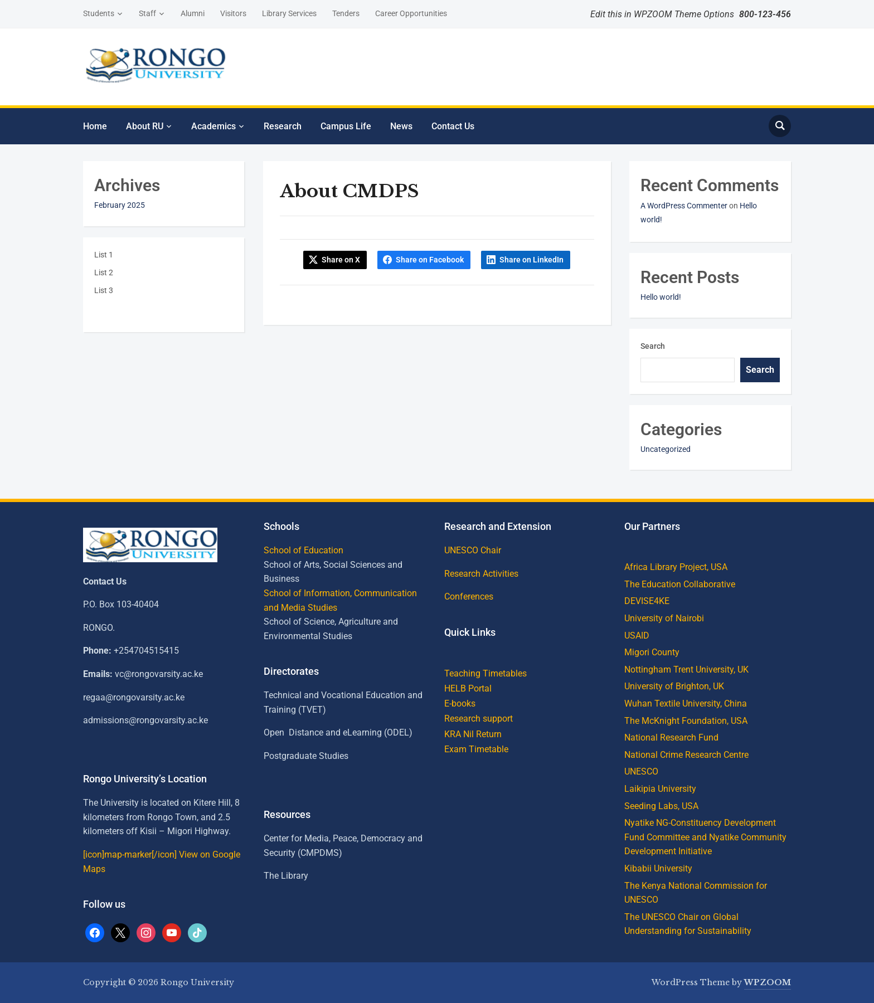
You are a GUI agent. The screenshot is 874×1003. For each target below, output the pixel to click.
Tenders (346, 13)
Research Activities (481, 573)
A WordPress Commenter (683, 205)
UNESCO (641, 771)
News (401, 126)
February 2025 (119, 205)
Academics (213, 126)
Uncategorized (665, 449)
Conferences (468, 596)
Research (283, 126)
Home (95, 126)
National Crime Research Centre (686, 754)
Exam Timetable (476, 749)
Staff (147, 13)
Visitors (233, 13)
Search (652, 346)
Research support (478, 718)
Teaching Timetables (485, 673)
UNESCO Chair (472, 550)
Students (98, 13)
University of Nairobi (664, 618)
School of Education (303, 550)
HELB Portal (468, 688)
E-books (459, 703)
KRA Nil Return (473, 734)
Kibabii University (658, 868)
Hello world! (660, 297)
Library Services (289, 13)
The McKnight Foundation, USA (685, 720)
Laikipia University (660, 788)
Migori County (651, 652)
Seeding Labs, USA (661, 806)
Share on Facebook (430, 259)
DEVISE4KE (646, 601)
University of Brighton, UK (674, 686)
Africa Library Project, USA (675, 567)
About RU (144, 126)
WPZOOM (767, 982)
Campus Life (346, 126)
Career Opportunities (411, 13)
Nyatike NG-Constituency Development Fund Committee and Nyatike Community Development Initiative (705, 836)
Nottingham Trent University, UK (686, 669)
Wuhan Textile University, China (685, 703)
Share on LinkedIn (531, 259)
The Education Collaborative (679, 584)
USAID (636, 635)
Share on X (341, 259)
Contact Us (452, 126)
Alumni (193, 13)
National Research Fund (671, 737)
